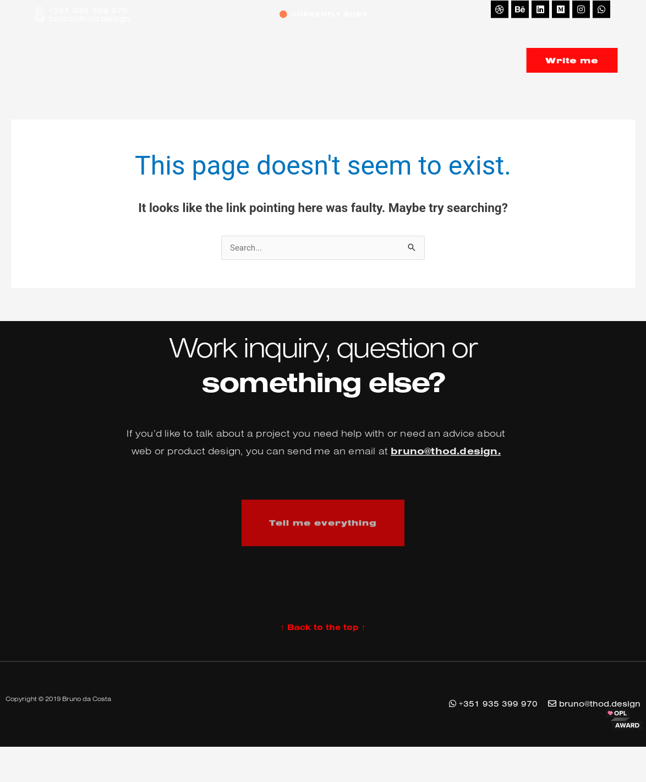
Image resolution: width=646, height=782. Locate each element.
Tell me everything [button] (323, 538)
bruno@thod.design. (446, 465)
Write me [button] (589, 60)
